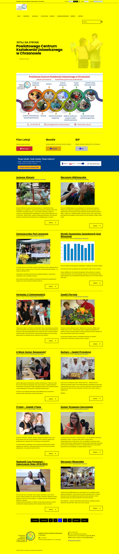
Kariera (73, 16)
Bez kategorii (43, 179)
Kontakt (80, 16)
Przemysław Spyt (34, 466)
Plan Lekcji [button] (24, 148)
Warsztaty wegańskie (72, 461)
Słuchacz (35, 16)
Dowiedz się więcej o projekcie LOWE (29, 167)
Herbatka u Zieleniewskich (30, 294)
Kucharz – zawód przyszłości (76, 352)
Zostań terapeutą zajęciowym (77, 407)
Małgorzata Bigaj (35, 179)
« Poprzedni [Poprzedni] (44, 520)
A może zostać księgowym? (31, 352)
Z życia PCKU (44, 16)
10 (50, 520)
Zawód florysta (69, 294)
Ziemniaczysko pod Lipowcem (32, 234)
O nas (19, 16)
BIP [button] (81, 148)
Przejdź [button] (53, 148)
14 (69, 520)
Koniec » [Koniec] (85, 520)
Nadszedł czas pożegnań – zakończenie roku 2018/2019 (32, 462)
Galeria (53, 16)
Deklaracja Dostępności (74, 540)
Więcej (53, 223)
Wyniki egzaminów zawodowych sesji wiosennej (81, 235)
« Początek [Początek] (34, 520)
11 (55, 520)
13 (65, 520)
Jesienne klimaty (25, 177)
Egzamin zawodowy (63, 16)
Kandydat (27, 16)
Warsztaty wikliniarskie (73, 177)
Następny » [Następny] (76, 520)
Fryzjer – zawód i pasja (28, 407)
